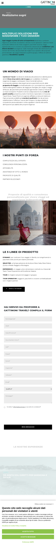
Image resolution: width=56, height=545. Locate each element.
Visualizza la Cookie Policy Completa (14, 526)
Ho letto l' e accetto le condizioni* (24, 407)
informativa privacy (19, 407)
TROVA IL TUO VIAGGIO (15, 288)
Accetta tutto (28, 531)
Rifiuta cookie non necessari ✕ (44, 504)
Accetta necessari (28, 537)
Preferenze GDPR (28, 542)
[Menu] (2, 3)
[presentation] (19, 414)
